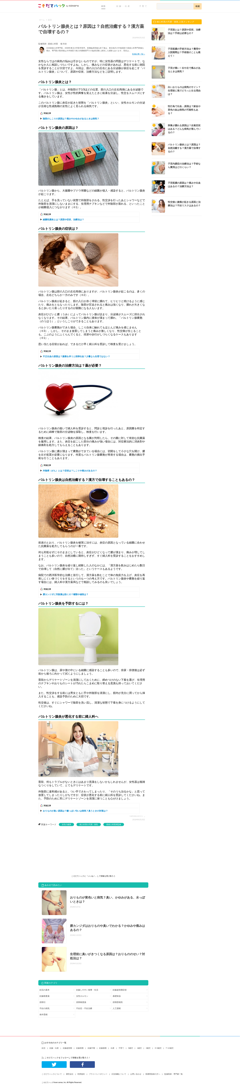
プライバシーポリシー (98, 1074)
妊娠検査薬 (45, 996)
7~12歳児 (170, 1048)
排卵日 (43, 1002)
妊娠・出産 (123, 6)
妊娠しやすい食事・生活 (87, 990)
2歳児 (148, 1048)
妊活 (103, 6)
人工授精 (117, 1008)
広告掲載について (119, 1074)
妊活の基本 (45, 990)
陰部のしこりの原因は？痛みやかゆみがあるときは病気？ (71, 118)
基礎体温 (117, 996)
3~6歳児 (158, 1048)
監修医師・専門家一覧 (173, 1074)
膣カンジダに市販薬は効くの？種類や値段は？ (65, 594)
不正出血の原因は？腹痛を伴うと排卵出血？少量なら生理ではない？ (76, 356)
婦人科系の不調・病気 (89, 824)
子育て (143, 6)
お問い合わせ (135, 1074)
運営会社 (69, 1074)
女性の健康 (66, 824)
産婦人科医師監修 (113, 824)
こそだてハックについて (52, 1074)
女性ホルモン (82, 996)
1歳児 (139, 1048)
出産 (112, 1048)
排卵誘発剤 (118, 1002)
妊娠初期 (80, 1048)
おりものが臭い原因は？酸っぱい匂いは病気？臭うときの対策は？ (75, 811)
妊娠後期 (102, 1048)
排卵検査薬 (81, 1002)
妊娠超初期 (67, 1048)
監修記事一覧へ (138, 54)
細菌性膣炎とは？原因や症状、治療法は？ (63, 219)
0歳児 (130, 1048)
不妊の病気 (45, 1008)
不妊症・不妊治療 (84, 1008)
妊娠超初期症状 (120, 990)
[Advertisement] (63, 851)
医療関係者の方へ (153, 1074)
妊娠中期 (91, 1048)
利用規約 (81, 1074)
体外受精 (44, 1014)
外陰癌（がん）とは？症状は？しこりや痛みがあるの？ (70, 470)
